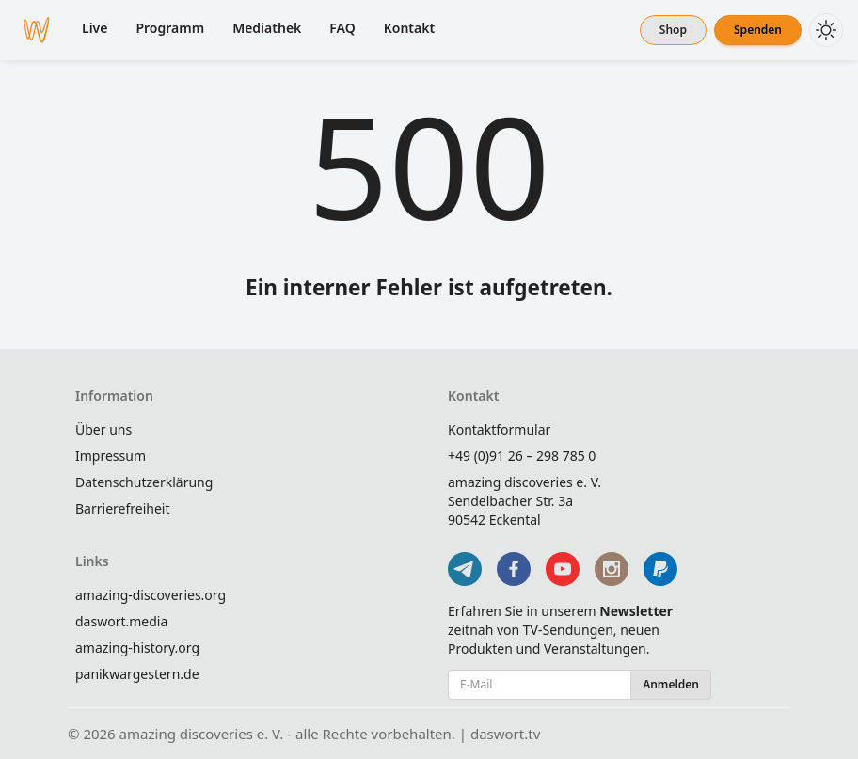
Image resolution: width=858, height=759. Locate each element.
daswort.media (121, 621)
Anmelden (671, 684)
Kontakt (409, 28)
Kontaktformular (499, 429)
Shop (673, 30)
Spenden (758, 30)
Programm (169, 28)
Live (94, 28)
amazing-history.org (137, 647)
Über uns (103, 429)
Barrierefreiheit (122, 508)
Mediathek (266, 28)
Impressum (110, 456)
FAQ (342, 28)
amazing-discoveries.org (150, 595)
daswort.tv (505, 733)
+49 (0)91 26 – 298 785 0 (522, 456)
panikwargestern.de (137, 674)
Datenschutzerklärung (144, 482)
